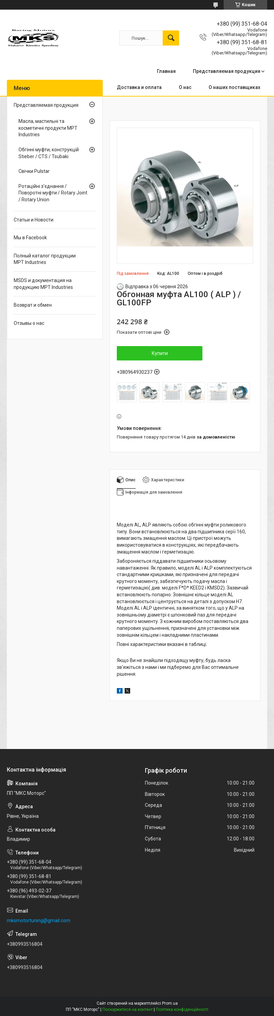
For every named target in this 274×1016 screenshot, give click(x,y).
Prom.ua (170, 1003)
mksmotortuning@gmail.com (38, 920)
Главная (166, 71)
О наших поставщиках (234, 87)
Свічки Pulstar (34, 171)
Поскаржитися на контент (127, 1009)
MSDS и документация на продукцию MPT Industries (43, 284)
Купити (160, 353)
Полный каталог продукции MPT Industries (45, 259)
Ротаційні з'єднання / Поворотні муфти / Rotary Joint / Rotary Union (52, 192)
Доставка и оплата (139, 87)
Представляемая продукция (226, 71)
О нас (185, 87)
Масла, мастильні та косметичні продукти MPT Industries (47, 127)
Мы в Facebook (30, 237)
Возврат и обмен (33, 305)
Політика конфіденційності (182, 1009)
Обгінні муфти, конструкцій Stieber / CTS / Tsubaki (48, 153)
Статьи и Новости (33, 220)
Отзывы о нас (29, 323)
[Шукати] (171, 38)
